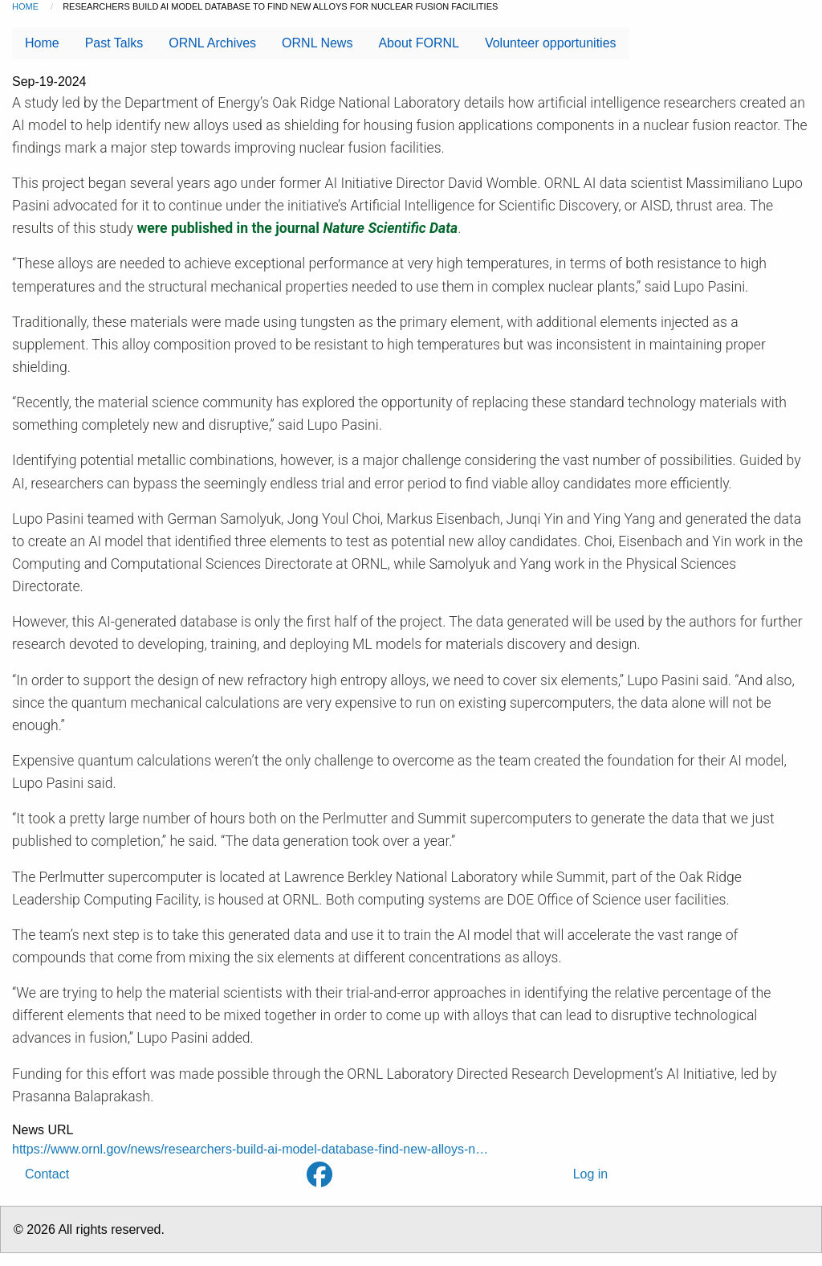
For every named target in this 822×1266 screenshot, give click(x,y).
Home (25, 6)
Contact (47, 1174)
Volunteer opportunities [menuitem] (550, 43)
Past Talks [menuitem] (114, 43)
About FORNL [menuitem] (418, 43)
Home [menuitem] (42, 43)
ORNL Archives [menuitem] (212, 43)
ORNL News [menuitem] (317, 43)
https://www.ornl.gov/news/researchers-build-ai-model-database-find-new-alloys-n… (250, 1149)
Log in (590, 1174)
